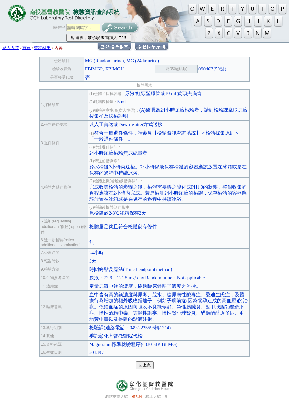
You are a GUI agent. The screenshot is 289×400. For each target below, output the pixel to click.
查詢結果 (42, 47)
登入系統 (10, 47)
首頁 (26, 47)
